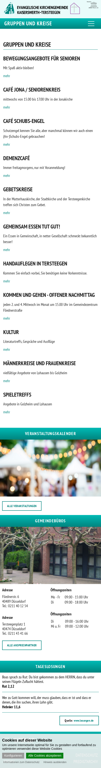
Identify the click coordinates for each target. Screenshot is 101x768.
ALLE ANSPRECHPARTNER (22, 645)
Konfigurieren (13, 755)
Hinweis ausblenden (54, 762)
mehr (6, 75)
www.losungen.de (84, 720)
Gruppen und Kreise (28, 23)
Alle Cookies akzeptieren (44, 755)
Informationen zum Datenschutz (21, 762)
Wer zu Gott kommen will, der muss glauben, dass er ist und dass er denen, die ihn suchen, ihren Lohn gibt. (46, 702)
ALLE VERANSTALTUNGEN (22, 506)
